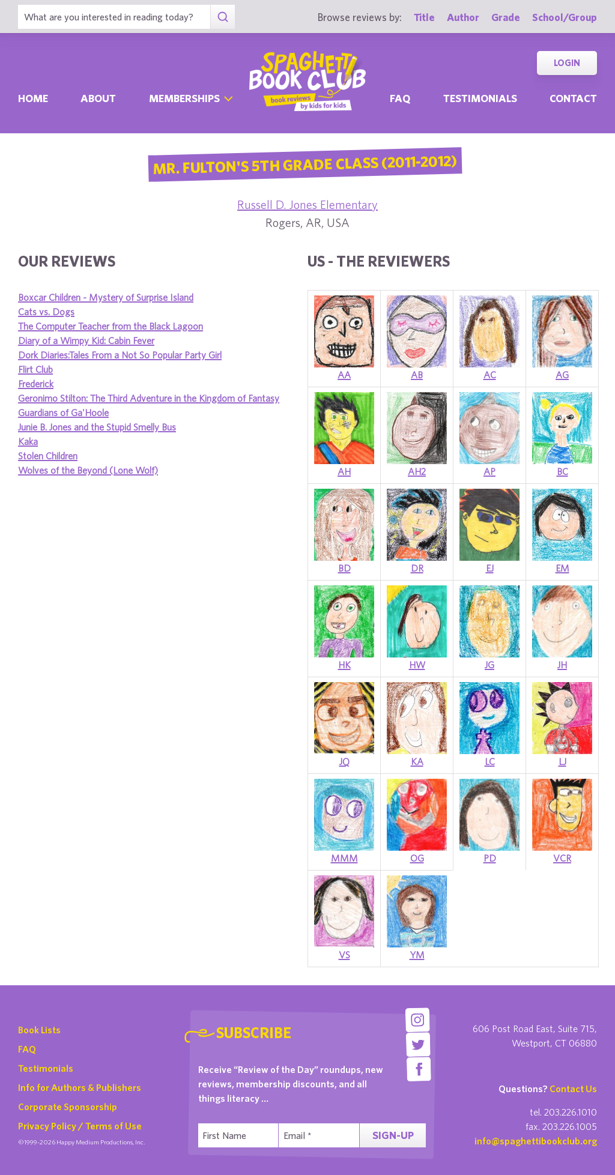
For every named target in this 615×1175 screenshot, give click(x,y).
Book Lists (39, 1029)
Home (33, 98)
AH (344, 471)
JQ (344, 761)
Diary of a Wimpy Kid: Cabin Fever (86, 340)
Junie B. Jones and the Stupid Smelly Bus (97, 426)
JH (562, 664)
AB (417, 374)
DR (417, 568)
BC (562, 471)
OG (417, 858)
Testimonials (480, 98)
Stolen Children (47, 455)
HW (417, 664)
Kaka (28, 441)
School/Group (564, 17)
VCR (562, 858)
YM (417, 954)
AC (489, 374)
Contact (573, 98)
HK (344, 664)
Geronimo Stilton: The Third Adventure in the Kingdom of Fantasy (148, 398)
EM (562, 568)
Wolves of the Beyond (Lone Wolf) (88, 470)
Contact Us (573, 1088)
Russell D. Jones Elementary (307, 204)
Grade (505, 17)
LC (490, 761)
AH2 (417, 471)
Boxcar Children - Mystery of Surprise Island (105, 297)
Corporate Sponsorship (67, 1106)
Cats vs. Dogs (46, 311)
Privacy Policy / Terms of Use (80, 1125)
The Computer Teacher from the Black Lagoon (110, 326)
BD (344, 568)
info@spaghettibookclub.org (535, 1140)
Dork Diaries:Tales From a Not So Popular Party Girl (120, 354)
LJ (562, 761)
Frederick (35, 383)
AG (562, 374)
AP (489, 471)
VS (344, 954)
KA (417, 761)
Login (567, 63)
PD (489, 858)
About (98, 98)
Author (463, 17)
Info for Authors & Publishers (79, 1087)
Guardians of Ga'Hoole (63, 412)
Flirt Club (35, 369)
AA (344, 374)
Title (424, 17)
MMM (344, 858)
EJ (490, 568)
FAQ (27, 1049)
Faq (400, 98)
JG (489, 664)
